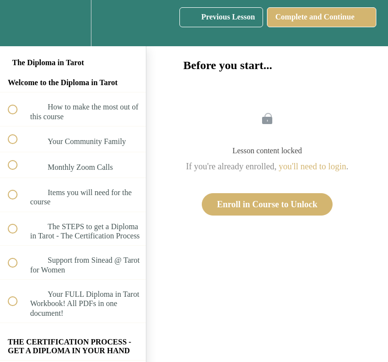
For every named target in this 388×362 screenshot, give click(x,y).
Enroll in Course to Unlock (267, 204)
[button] (18, 23)
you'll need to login (312, 166)
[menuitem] (73, 23)
